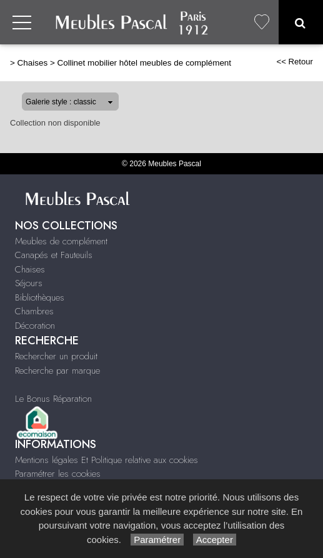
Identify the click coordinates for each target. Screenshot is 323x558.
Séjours (28, 283)
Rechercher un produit (56, 356)
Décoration (35, 325)
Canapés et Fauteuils (53, 255)
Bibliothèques (39, 297)
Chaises (32, 62)
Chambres (34, 311)
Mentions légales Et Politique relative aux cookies (106, 460)
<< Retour (294, 61)
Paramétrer (157, 539)
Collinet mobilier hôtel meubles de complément (144, 62)
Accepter (215, 539)
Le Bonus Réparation (53, 399)
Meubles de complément (61, 241)
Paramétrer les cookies (58, 474)
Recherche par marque (57, 370)
